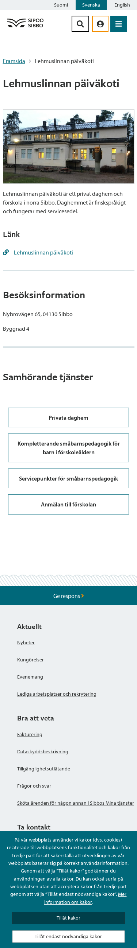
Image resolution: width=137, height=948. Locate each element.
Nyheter (26, 642)
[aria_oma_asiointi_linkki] (100, 24)
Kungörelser (30, 659)
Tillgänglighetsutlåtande (43, 768)
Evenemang (30, 676)
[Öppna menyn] (118, 24)
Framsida (14, 61)
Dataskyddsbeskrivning (42, 751)
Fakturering (29, 734)
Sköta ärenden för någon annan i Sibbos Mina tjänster (75, 803)
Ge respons (68, 595)
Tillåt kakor (68, 917)
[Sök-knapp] (80, 24)
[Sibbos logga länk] (25, 27)
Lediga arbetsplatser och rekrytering (56, 694)
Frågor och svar (34, 785)
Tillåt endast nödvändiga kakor (68, 936)
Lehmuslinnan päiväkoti (43, 252)
